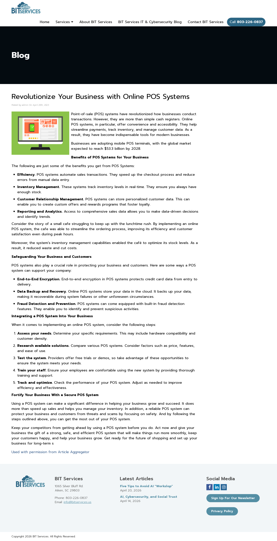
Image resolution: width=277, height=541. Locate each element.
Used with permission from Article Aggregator (50, 452)
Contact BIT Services (206, 22)
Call (246, 22)
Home (44, 22)
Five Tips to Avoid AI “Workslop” (146, 486)
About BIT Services (95, 22)
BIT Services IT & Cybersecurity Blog (150, 22)
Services (64, 22)
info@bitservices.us (77, 502)
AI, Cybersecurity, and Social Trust (148, 496)
